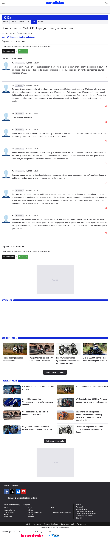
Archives (79, 505)
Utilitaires (31, 517)
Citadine (6, 508)
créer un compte (45, 46)
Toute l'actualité (9, 380)
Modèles (14, 22)
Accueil (5, 22)
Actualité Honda (9, 338)
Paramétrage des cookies (84, 516)
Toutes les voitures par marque (61, 512)
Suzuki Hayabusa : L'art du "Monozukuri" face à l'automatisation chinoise (37, 402)
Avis (28, 22)
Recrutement (81, 524)
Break (6, 514)
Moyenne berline (9, 510)
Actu (33, 22)
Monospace (8, 517)
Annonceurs (37, 524)
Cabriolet (30, 510)
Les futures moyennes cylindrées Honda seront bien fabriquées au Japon (68, 361)
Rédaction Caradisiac (51, 524)
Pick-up (30, 514)
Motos (53, 508)
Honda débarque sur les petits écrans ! (13, 359)
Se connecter (8, 51)
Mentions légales (81, 509)
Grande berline (9, 512)
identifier (34, 46)
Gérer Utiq (79, 518)
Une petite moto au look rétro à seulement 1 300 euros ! (41, 359)
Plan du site (80, 507)
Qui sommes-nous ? (67, 524)
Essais (21, 22)
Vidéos (40, 22)
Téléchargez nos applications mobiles (21, 498)
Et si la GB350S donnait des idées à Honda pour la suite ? (95, 359)
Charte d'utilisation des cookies (86, 513)
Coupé (30, 508)
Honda (7, 17)
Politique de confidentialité (84, 511)
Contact (27, 524)
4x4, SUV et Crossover (35, 512)
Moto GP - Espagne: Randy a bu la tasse (18, 37)
